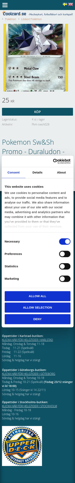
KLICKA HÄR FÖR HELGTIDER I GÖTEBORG (28, 374)
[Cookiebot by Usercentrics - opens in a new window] (53, 161)
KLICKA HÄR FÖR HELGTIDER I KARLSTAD (27, 340)
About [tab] (61, 172)
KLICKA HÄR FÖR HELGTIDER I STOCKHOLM (29, 406)
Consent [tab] (13, 172)
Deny (37, 319)
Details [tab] (38, 172)
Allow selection (37, 307)
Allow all (37, 296)
